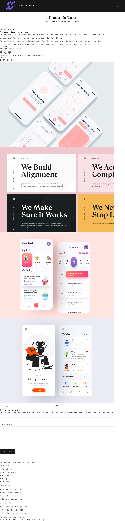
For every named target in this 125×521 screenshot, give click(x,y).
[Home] (48, 21)
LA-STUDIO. (52, 519)
